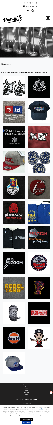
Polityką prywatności (37, 409)
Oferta (26, 387)
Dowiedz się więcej (26, 419)
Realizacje (26, 392)
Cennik (26, 391)
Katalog (26, 389)
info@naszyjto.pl (31, 6)
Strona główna (7, 41)
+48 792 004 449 (30, 3)
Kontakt (26, 394)
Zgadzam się (26, 422)
